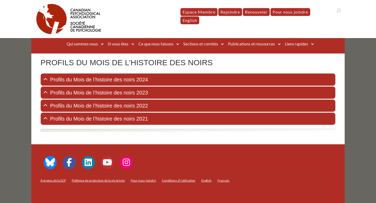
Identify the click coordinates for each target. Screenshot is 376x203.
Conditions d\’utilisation (178, 180)
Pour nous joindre (290, 11)
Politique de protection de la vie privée (98, 180)
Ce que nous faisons (155, 43)
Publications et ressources (251, 43)
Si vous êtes (118, 43)
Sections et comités (200, 43)
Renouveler (256, 11)
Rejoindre (230, 11)
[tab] (188, 79)
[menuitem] (190, 20)
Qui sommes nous (82, 43)
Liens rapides (296, 43)
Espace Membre (199, 11)
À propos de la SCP (53, 180)
